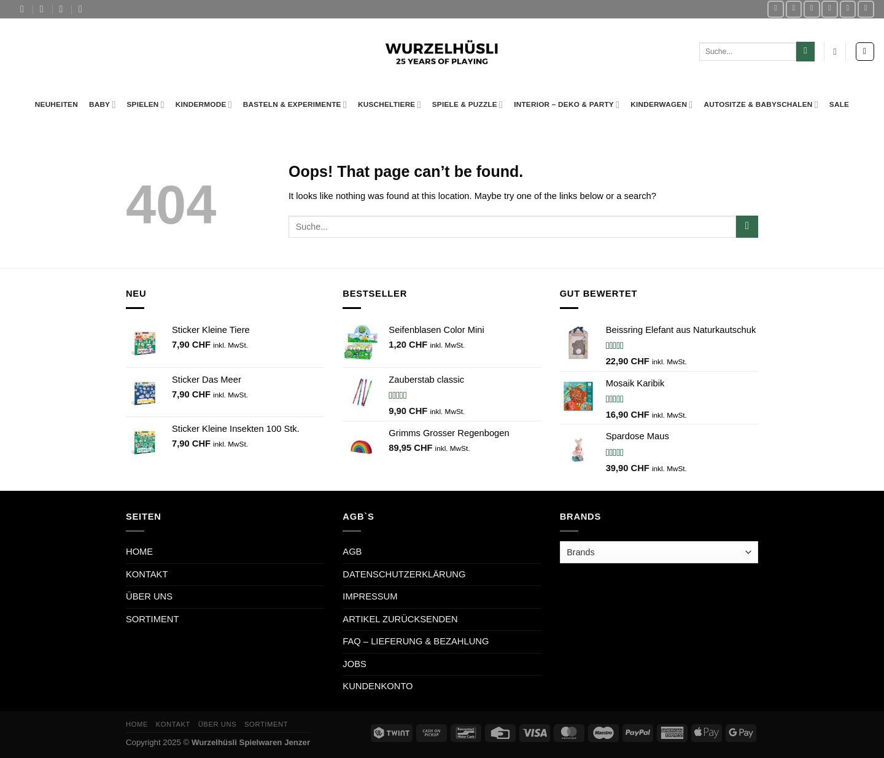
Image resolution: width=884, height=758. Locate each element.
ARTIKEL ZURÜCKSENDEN (400, 619)
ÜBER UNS (149, 596)
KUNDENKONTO (378, 686)
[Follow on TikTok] (812, 9)
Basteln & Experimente (295, 105)
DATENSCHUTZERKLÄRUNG (404, 574)
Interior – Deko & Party (566, 105)
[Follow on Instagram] (794, 9)
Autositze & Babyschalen (761, 105)
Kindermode (204, 105)
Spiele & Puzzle (467, 105)
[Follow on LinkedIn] (866, 9)
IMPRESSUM (370, 596)
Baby (102, 105)
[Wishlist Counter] (834, 52)
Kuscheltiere (389, 105)
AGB (352, 552)
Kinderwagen (661, 105)
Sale (839, 104)
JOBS (354, 664)
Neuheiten (56, 104)
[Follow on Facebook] (775, 9)
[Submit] (805, 51)
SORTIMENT (152, 619)
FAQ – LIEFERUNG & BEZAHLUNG (416, 641)
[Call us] (848, 9)
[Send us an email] (829, 9)
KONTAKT (147, 574)
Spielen (145, 105)
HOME (139, 552)
